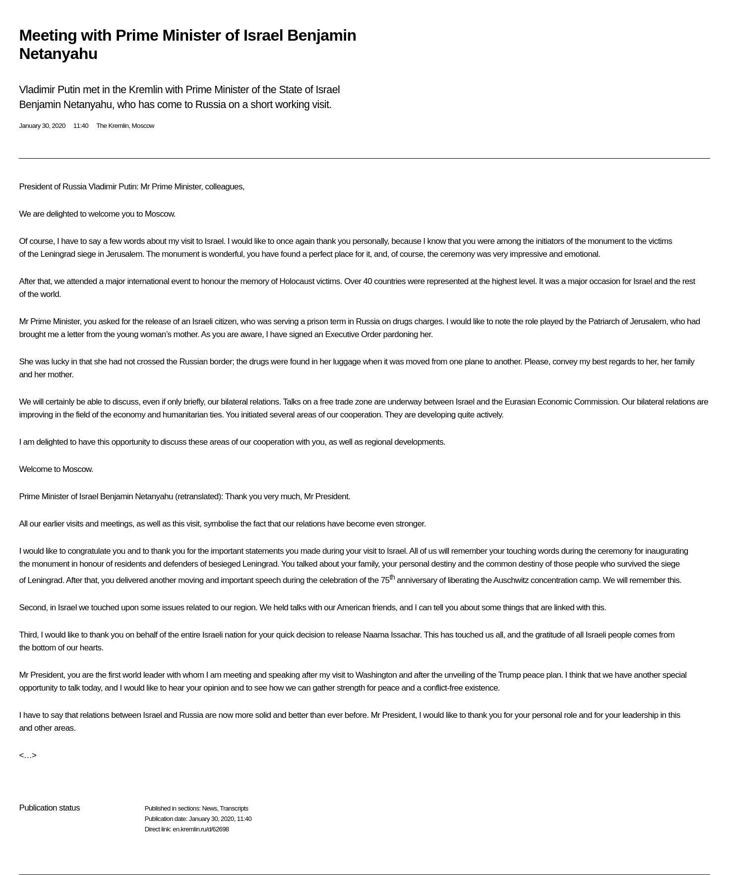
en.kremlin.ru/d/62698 (201, 829)
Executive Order (353, 334)
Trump (509, 675)
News (209, 808)
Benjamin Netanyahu (136, 496)
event (180, 281)
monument (606, 241)
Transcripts (234, 808)
